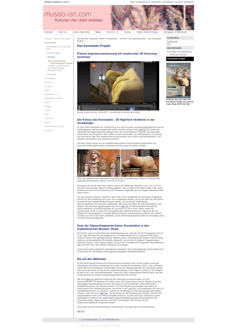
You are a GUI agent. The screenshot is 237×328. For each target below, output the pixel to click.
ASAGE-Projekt (53, 53)
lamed (47, 122)
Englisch (66, 2)
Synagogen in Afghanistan (175, 32)
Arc (140, 129)
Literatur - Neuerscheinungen (57, 39)
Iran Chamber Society (54, 126)
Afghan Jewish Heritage (147, 32)
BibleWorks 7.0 (51, 94)
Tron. (104, 293)
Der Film (48, 82)
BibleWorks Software (54, 98)
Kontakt (178, 2)
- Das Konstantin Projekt (61, 63)
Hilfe (132, 2)
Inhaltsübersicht (143, 2)
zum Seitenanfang (88, 319)
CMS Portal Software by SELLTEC (107, 326)
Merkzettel (156, 2)
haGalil (48, 110)
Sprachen (49, 130)
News (98, 32)
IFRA (47, 114)
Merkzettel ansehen (178, 55)
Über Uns (63, 32)
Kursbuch (49, 86)
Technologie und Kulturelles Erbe (58, 48)
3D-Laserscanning (56, 61)
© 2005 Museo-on (86, 325)
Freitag (48, 106)
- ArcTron (50, 57)
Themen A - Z (112, 32)
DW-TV (48, 102)
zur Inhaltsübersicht (109, 319)
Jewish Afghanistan (81, 32)
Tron (144, 129)
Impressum (189, 2)
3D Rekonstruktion (56, 68)
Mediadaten (168, 2)
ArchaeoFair (50, 43)
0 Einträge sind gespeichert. (179, 52)
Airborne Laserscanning (58, 66)
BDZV (47, 90)
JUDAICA (49, 118)
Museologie (50, 78)
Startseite (49, 32)
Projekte (127, 32)
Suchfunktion (173, 38)
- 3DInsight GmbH (54, 70)
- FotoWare (51, 74)
